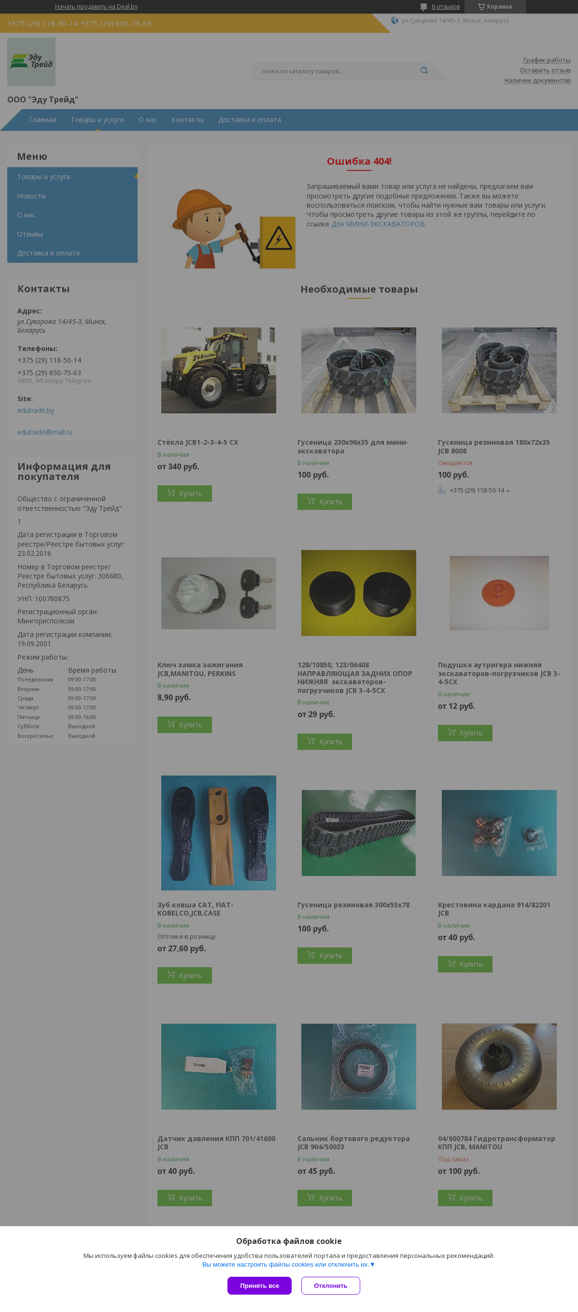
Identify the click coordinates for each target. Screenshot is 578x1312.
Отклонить (330, 1285)
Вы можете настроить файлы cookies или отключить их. (285, 1264)
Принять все (259, 1285)
